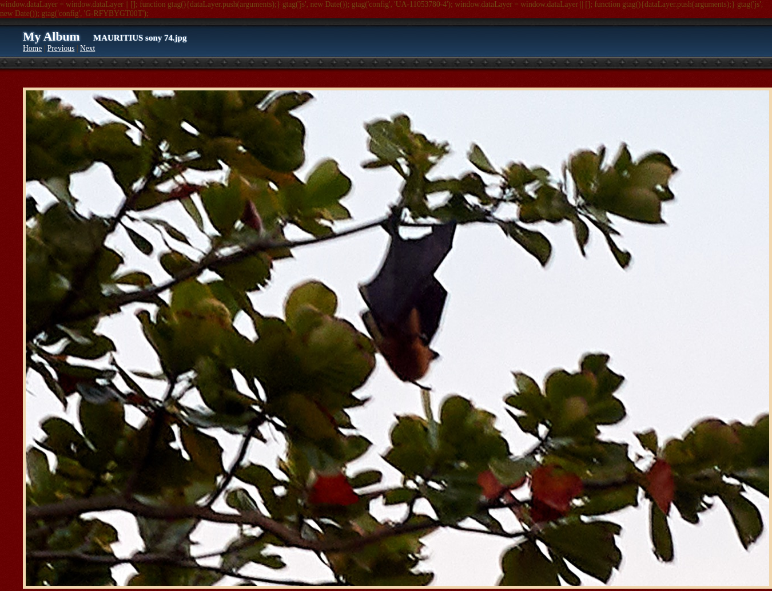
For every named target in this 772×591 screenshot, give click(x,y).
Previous (61, 48)
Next (87, 48)
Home (32, 48)
